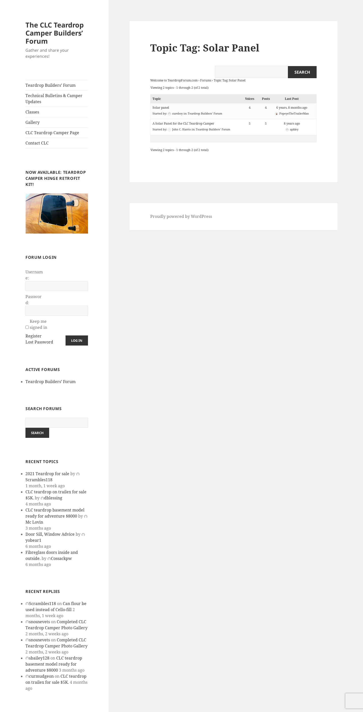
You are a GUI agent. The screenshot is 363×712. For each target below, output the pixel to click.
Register (33, 336)
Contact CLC (37, 143)
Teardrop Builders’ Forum (50, 85)
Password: (33, 299)
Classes (32, 112)
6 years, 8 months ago (291, 107)
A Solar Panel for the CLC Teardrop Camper (183, 123)
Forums (205, 80)
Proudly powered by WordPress (181, 216)
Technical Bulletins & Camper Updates (53, 98)
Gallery (32, 122)
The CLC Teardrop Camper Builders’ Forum (54, 33)
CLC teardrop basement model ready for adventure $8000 (53, 664)
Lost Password (39, 342)
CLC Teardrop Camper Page (52, 132)
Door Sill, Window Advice (50, 534)
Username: (34, 275)
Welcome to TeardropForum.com (174, 80)
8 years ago (292, 123)
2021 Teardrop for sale (47, 473)
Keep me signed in (38, 324)
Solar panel (161, 107)
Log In (76, 340)
